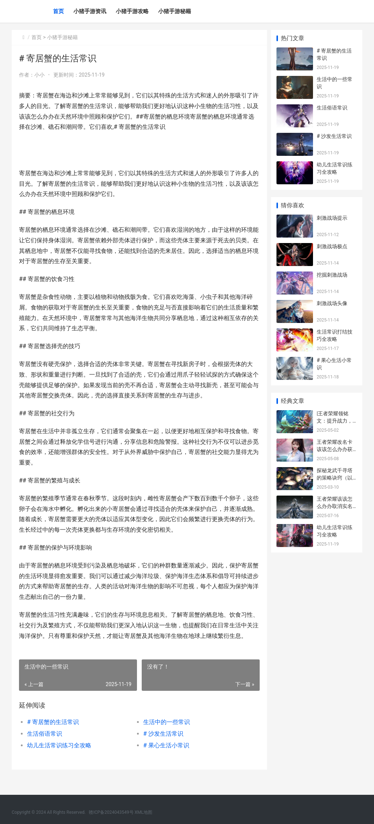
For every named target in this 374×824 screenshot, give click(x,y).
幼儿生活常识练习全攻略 (59, 755)
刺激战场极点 (332, 246)
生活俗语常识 (44, 744)
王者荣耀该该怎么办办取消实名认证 (334, 506)
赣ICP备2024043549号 (111, 812)
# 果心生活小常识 (164, 755)
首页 (58, 11)
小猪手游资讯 (89, 11)
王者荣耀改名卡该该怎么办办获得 (334, 449)
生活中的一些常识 (164, 732)
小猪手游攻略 (132, 11)
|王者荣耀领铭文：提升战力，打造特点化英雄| (335, 421)
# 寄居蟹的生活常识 (53, 732)
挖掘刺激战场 (332, 275)
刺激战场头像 (332, 303)
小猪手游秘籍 (174, 11)
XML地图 (143, 812)
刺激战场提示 (332, 218)
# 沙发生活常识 (161, 744)
